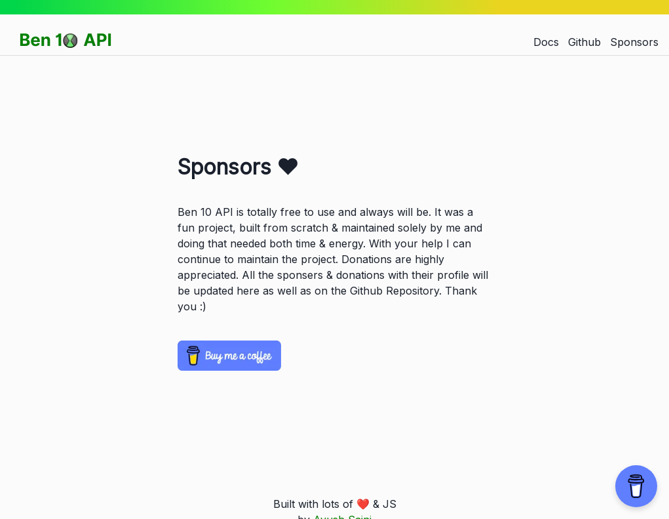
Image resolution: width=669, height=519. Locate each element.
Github (584, 42)
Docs (546, 42)
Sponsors (634, 42)
